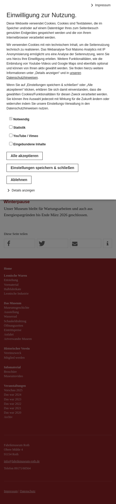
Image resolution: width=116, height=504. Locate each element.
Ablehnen (19, 180)
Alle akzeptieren (24, 156)
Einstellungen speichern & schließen (42, 168)
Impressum (103, 5)
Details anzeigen (23, 190)
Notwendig (19, 119)
